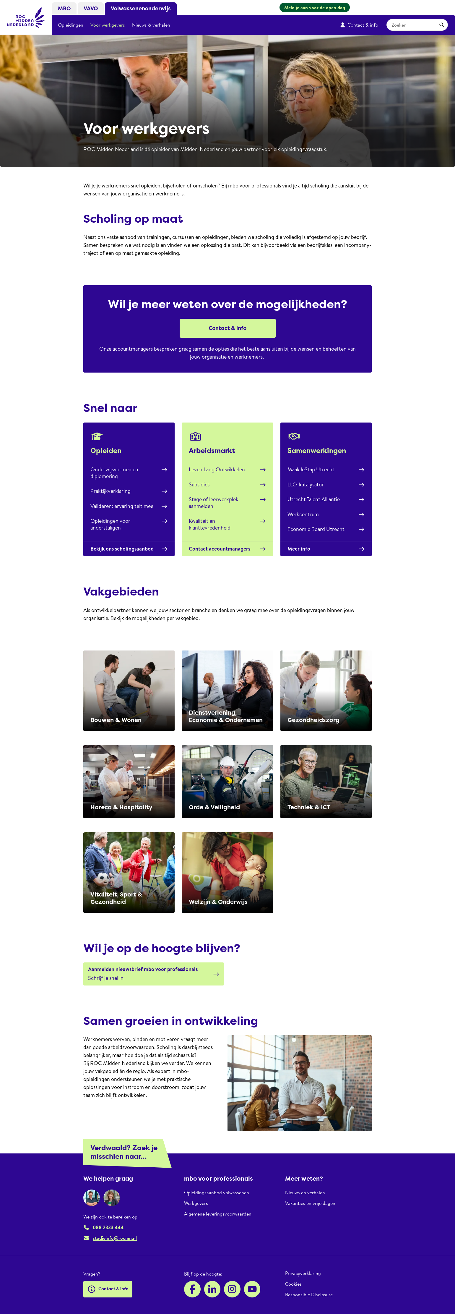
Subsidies (227, 484)
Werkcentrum (326, 514)
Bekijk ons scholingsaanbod (129, 548)
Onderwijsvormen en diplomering (129, 473)
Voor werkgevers (107, 25)
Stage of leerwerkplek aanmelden (227, 503)
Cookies (293, 1284)
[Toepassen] (441, 24)
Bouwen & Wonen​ (116, 720)
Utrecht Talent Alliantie (326, 499)
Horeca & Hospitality (121, 807)
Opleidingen (70, 25)
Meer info (326, 548)
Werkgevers (196, 1203)
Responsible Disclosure (309, 1294)
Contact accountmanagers (227, 548)
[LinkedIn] (212, 1289)
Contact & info (359, 25)
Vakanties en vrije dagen (310, 1203)
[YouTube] (252, 1289)
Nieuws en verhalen (305, 1193)
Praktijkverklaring (129, 491)
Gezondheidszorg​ (313, 720)
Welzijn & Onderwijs (218, 902)
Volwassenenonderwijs (141, 8)
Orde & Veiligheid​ (214, 807)
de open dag (332, 7)
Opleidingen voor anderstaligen (129, 524)
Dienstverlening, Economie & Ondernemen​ (226, 716)
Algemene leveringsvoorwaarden (217, 1214)
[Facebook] (192, 1289)
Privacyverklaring (303, 1273)
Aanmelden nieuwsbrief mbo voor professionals (143, 969)
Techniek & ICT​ (308, 807)
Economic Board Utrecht (326, 529)
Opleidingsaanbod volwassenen (216, 1193)
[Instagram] (232, 1289)
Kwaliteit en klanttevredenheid (227, 524)
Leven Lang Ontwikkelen (227, 469)
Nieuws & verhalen (151, 25)
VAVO (91, 8)
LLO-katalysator (326, 484)
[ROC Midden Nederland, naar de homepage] (26, 17)
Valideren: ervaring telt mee (129, 506)
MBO (64, 8)
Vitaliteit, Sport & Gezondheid (116, 898)
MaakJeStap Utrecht (326, 469)
